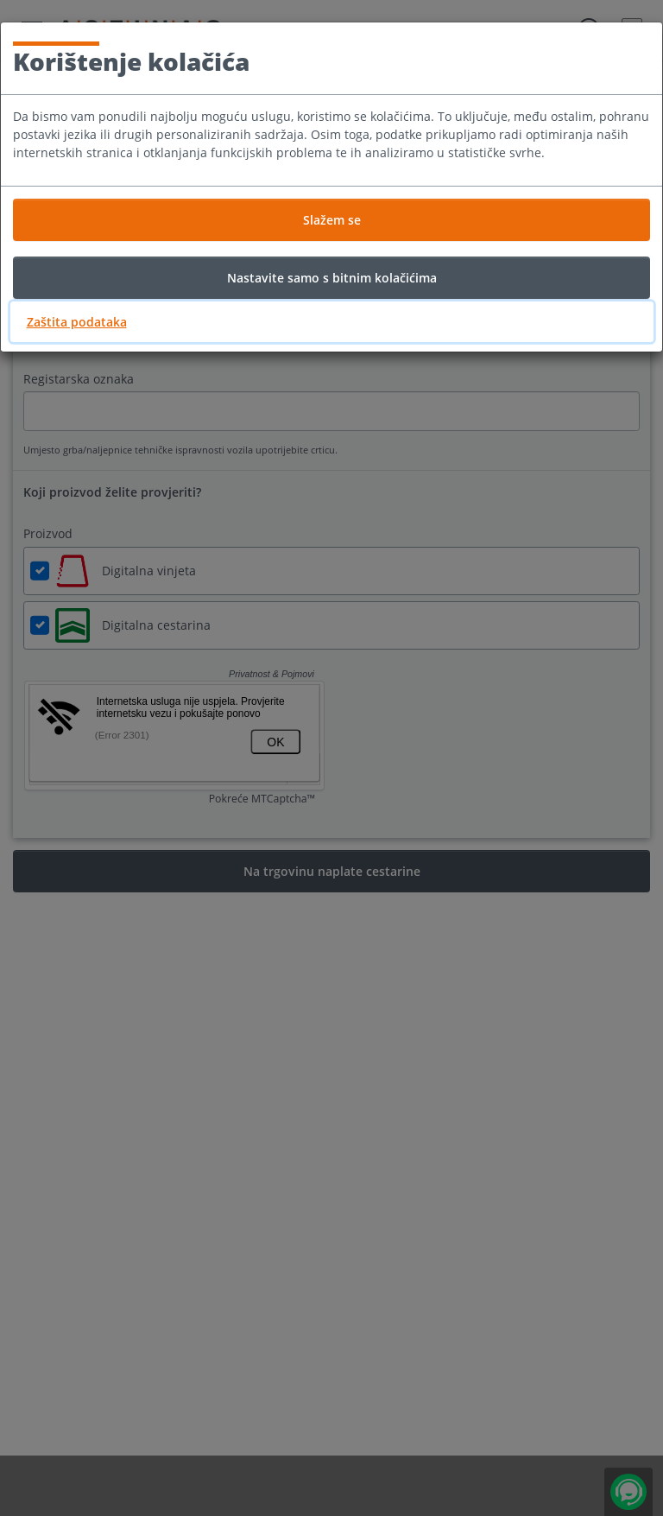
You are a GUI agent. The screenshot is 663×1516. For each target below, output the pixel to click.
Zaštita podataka (77, 322)
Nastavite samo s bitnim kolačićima (332, 278)
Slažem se (332, 220)
